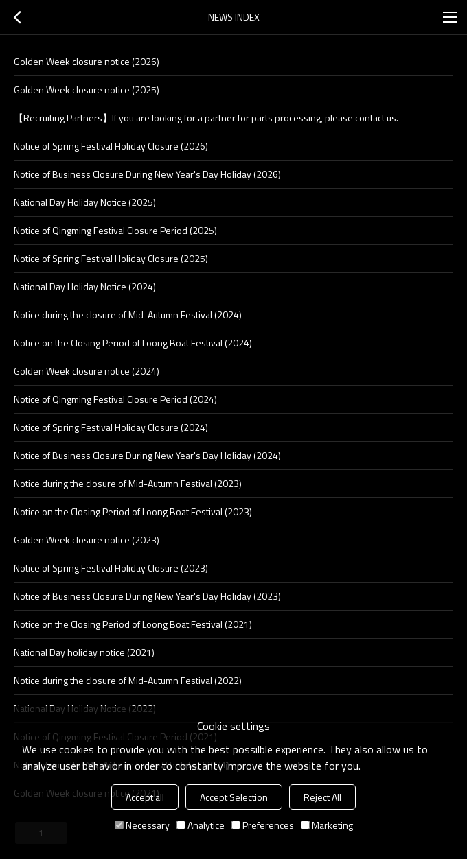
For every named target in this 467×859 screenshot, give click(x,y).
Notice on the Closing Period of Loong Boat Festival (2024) (133, 343)
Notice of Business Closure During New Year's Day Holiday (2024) (147, 455)
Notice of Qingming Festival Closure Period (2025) (115, 230)
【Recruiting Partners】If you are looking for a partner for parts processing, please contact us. (206, 117)
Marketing (327, 825)
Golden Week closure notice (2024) (86, 371)
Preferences (262, 825)
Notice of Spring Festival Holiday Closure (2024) (111, 427)
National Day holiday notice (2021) (84, 652)
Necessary (142, 825)
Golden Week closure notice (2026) (86, 61)
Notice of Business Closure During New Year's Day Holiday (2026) (147, 174)
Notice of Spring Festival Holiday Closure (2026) (111, 146)
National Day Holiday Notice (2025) (85, 202)
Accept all (145, 797)
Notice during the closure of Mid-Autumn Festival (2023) (128, 483)
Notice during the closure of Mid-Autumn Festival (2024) (128, 314)
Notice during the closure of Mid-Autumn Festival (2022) (128, 680)
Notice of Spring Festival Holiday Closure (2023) (111, 568)
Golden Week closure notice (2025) (86, 89)
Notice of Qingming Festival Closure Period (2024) (115, 399)
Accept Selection (234, 797)
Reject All (322, 797)
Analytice (200, 825)
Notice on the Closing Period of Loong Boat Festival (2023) (133, 511)
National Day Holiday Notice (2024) (85, 286)
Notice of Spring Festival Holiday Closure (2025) (111, 258)
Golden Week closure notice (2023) (86, 539)
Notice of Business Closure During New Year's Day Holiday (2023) (147, 596)
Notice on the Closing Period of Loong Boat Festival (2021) (133, 624)
